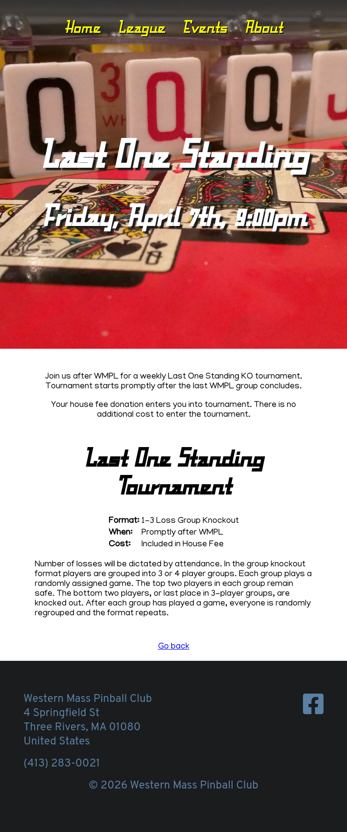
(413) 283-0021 (61, 764)
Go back (173, 647)
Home (82, 27)
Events (204, 27)
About (263, 27)
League (141, 27)
